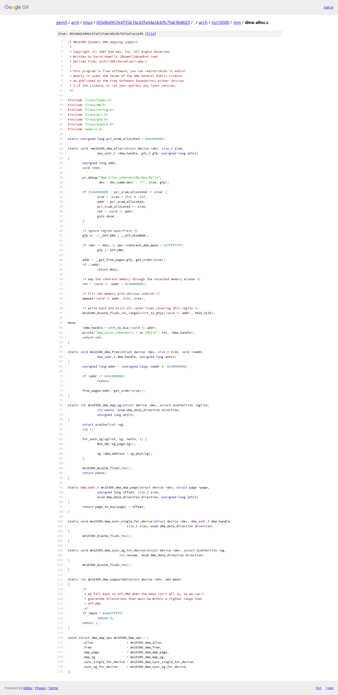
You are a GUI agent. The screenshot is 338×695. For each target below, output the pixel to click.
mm (237, 22)
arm (75, 22)
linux (88, 22)
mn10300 (220, 22)
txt (318, 688)
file (150, 34)
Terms (53, 688)
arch (203, 22)
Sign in (328, 7)
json (329, 688)
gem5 (61, 22)
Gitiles (27, 688)
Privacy (40, 688)
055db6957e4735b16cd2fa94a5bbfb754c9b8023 (143, 22)
